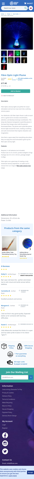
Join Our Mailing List (17, 372)
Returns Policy (6, 406)
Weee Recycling (7, 403)
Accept (30, 472)
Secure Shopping (7, 409)
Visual (8, 14)
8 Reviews (14, 79)
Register (5, 428)
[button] (31, 8)
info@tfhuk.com (12, 463)
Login (4, 425)
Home (2, 14)
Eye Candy (15, 14)
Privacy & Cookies (8, 393)
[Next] (30, 249)
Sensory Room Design (9, 416)
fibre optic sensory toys (24, 166)
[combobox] (14, 8)
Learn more (13, 476)
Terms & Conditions (8, 399)
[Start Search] (25, 8)
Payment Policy (7, 412)
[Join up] (31, 377)
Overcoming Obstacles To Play (12, 389)
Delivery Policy (7, 396)
